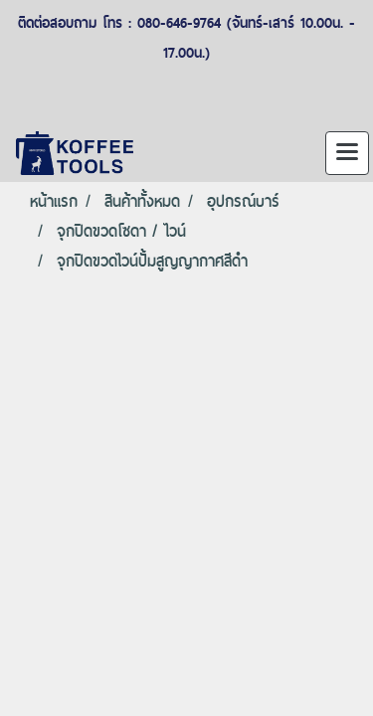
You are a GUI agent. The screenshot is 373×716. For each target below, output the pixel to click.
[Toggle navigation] (347, 153)
